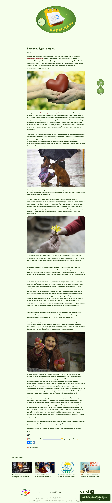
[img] (56, 19)
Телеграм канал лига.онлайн (52, 439)
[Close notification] (109, 495)
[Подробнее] (100, 499)
